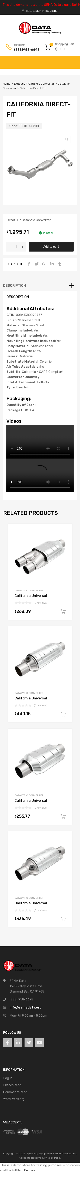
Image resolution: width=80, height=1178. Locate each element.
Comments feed (15, 1092)
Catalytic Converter (41, 83)
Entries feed (12, 1085)
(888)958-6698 (24, 50)
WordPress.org (14, 1099)
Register (52, 10)
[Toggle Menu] (74, 60)
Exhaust (19, 83)
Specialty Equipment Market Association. (52, 1153)
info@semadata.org (26, 1007)
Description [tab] (14, 286)
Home (6, 83)
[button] (66, 139)
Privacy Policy (52, 1157)
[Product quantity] (16, 247)
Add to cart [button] (63, 612)
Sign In (39, 10)
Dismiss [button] (29, 1170)
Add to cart (51, 246)
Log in (7, 1078)
